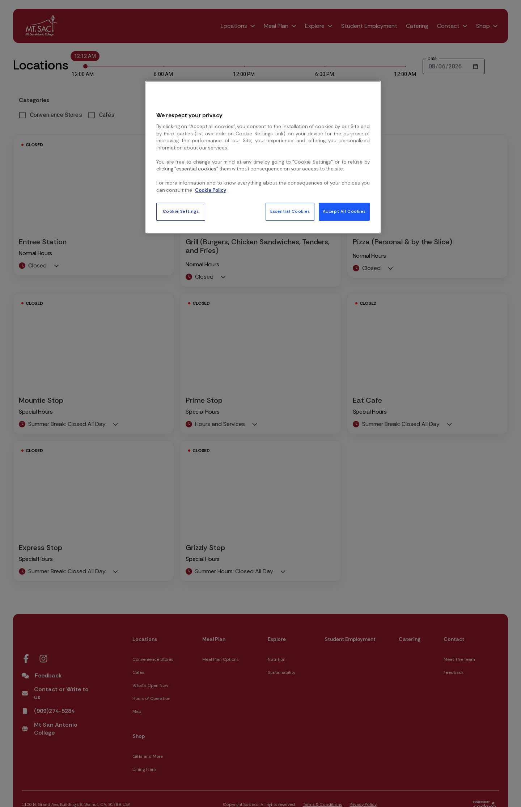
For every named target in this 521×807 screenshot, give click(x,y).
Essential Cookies (290, 211)
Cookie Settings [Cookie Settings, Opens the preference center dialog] (181, 211)
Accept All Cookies (344, 211)
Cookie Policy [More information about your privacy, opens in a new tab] (210, 190)
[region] (263, 157)
